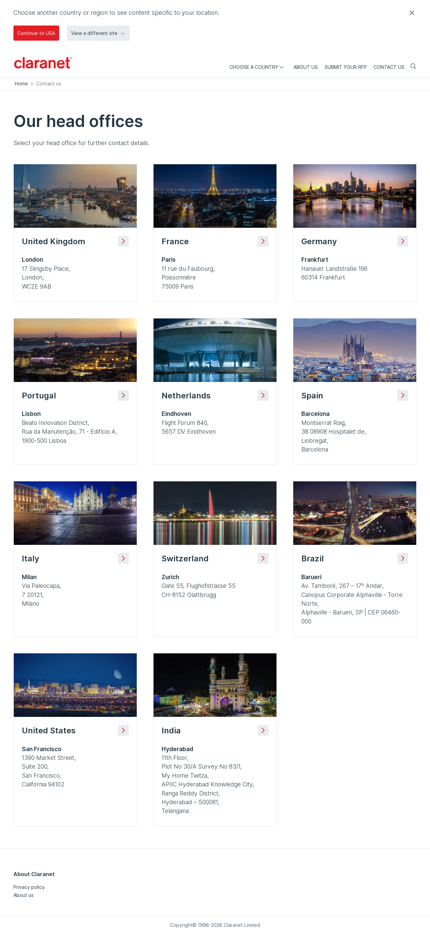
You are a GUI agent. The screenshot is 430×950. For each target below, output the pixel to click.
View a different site (98, 33)
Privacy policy (29, 887)
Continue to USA (36, 33)
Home (21, 83)
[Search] (410, 67)
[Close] (411, 12)
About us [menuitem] (306, 67)
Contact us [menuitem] (389, 67)
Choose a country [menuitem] (258, 67)
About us (23, 895)
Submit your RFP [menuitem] (346, 67)
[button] (98, 33)
